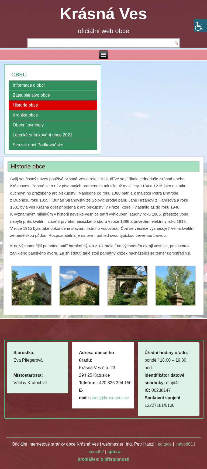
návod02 (95, 451)
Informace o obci (28, 85)
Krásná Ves (103, 14)
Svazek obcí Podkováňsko (38, 145)
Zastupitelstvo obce (31, 95)
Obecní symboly (28, 125)
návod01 (184, 444)
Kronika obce (25, 115)
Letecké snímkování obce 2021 (42, 135)
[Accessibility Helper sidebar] (200, 25)
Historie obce (25, 105)
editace (165, 444)
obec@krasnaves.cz (109, 398)
